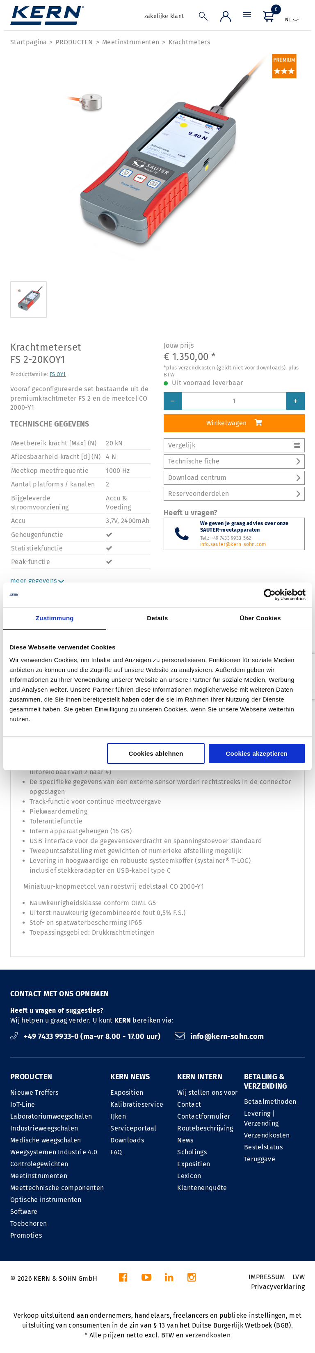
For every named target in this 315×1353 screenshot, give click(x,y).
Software (24, 1211)
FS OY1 (58, 374)
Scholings (192, 1152)
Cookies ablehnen (156, 753)
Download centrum (234, 478)
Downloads (127, 1140)
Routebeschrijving (205, 1128)
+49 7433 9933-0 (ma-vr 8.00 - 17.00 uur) (86, 1036)
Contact (189, 1104)
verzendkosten (208, 1335)
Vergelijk (234, 445)
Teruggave (259, 1159)
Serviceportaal (133, 1128)
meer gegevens (37, 581)
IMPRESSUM (267, 1277)
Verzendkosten (267, 1135)
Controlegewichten (39, 1164)
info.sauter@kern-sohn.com (233, 544)
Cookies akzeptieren (257, 753)
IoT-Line (22, 1104)
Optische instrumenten (46, 1200)
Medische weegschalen (45, 1140)
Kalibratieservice (136, 1104)
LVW (298, 1277)
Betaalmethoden (270, 1101)
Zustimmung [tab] (55, 618)
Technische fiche (234, 461)
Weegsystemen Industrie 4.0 (53, 1152)
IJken (118, 1116)
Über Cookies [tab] (260, 618)
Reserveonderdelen (234, 494)
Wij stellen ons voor (207, 1092)
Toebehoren (28, 1223)
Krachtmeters (189, 42)
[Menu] (247, 18)
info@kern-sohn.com (219, 1036)
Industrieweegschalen (44, 1128)
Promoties (26, 1235)
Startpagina (28, 42)
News (185, 1140)
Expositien (126, 1092)
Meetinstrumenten (130, 42)
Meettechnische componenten (57, 1188)
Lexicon (189, 1176)
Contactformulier (203, 1116)
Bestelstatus (263, 1147)
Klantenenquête (202, 1188)
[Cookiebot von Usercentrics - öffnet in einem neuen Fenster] (270, 595)
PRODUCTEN (74, 42)
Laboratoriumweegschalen (51, 1116)
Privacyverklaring (278, 1287)
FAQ (116, 1152)
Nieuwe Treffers (34, 1092)
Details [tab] (157, 618)
